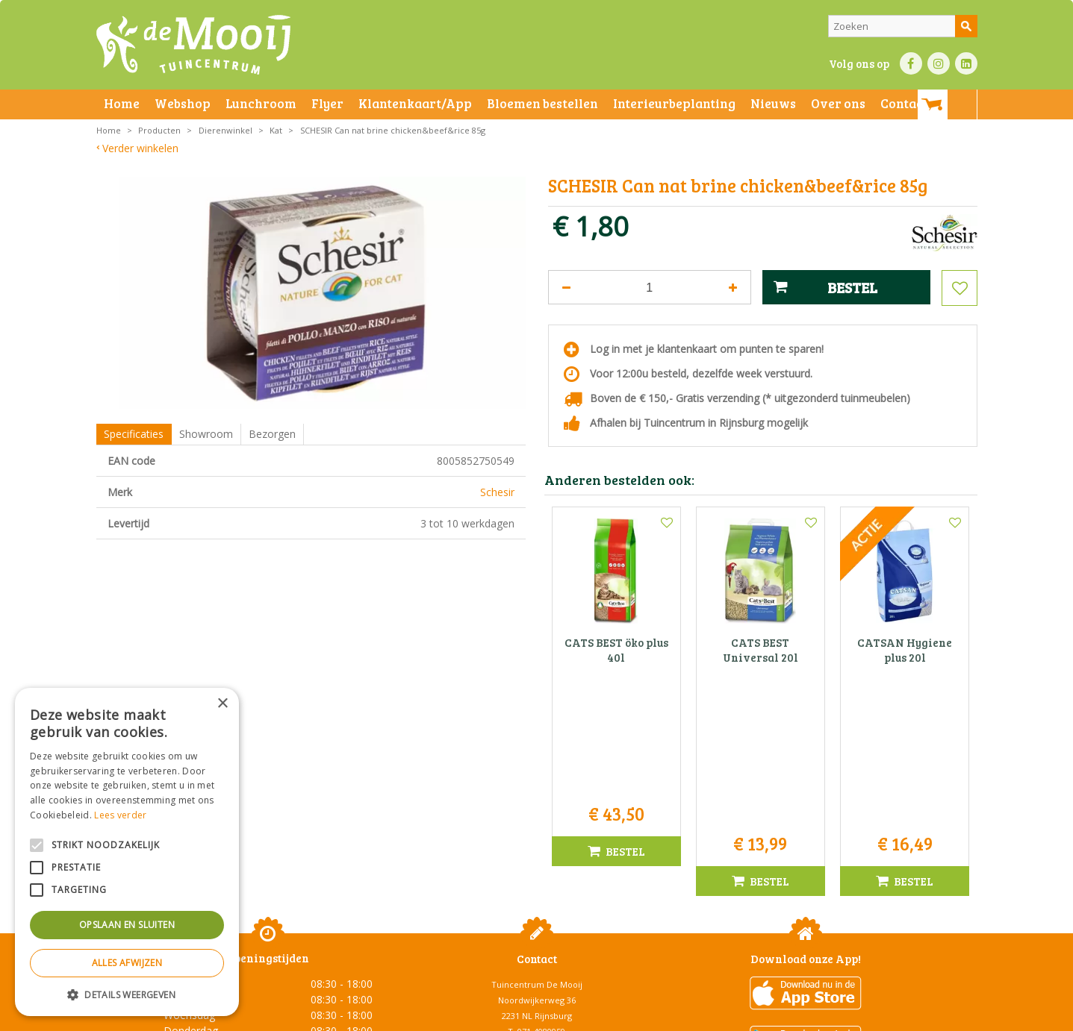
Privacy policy (572, 1015)
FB (911, 63)
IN (938, 63)
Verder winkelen (140, 148)
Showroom (206, 434)
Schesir (497, 492)
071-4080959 (541, 868)
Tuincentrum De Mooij (536, 821)
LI (966, 63)
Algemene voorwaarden (253, 1015)
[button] (127, 994)
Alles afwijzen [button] (127, 962)
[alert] (127, 852)
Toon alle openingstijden (268, 957)
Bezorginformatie (426, 1015)
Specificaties (134, 434)
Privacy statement (346, 1015)
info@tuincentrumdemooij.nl (541, 883)
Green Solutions (743, 1015)
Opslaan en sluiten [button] (127, 924)
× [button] (222, 703)
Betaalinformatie (503, 1015)
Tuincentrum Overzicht (833, 1015)
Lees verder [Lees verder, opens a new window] (120, 815)
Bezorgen (272, 434)
